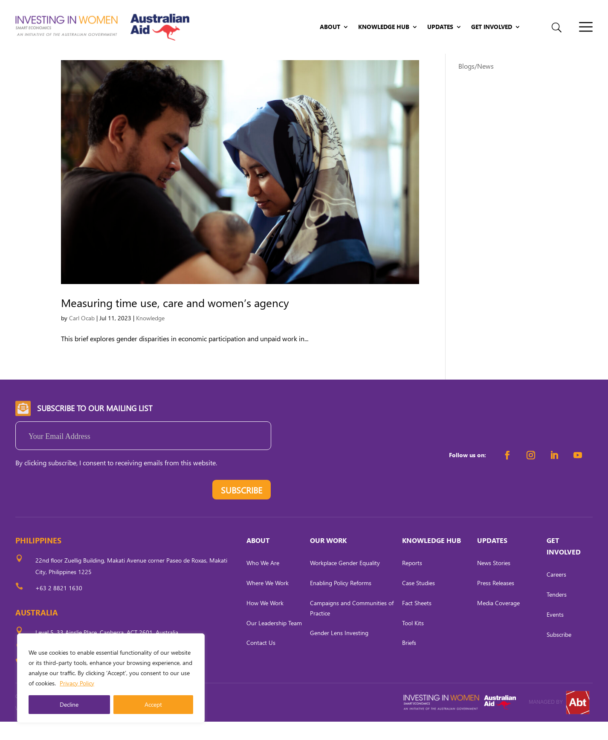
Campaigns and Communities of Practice (352, 626)
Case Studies (418, 601)
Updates (440, 27)
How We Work (265, 621)
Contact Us (260, 661)
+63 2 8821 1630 (58, 606)
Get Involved (491, 27)
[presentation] (80, 510)
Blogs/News (476, 84)
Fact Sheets (416, 621)
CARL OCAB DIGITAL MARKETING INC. (94, 726)
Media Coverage (498, 621)
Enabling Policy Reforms (340, 601)
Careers (556, 593)
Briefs (409, 661)
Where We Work (267, 601)
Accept (153, 704)
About (330, 27)
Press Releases (495, 601)
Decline (69, 704)
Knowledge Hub (383, 27)
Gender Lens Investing (339, 651)
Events (555, 633)
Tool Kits (413, 641)
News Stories (493, 581)
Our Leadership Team (274, 641)
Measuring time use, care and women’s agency (175, 320)
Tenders (557, 613)
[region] (111, 678)
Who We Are (262, 581)
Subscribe (559, 653)
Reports (412, 581)
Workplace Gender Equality (345, 581)
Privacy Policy (77, 683)
